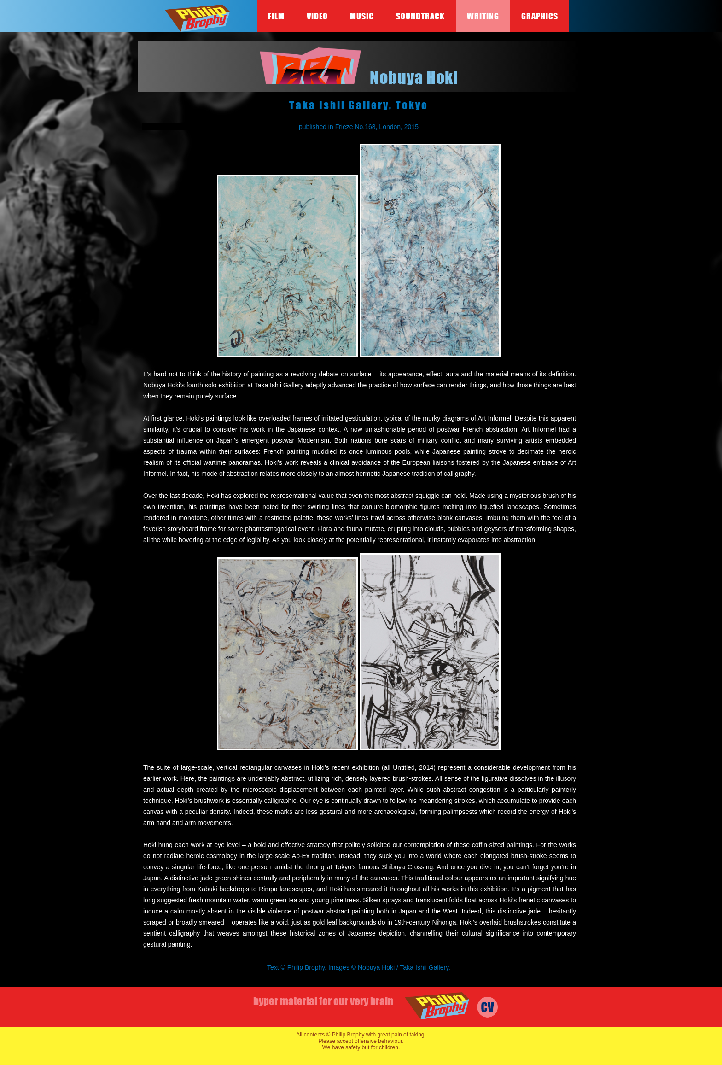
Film (276, 16)
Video (317, 16)
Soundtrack (420, 16)
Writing (483, 16)
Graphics (539, 16)
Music (362, 16)
